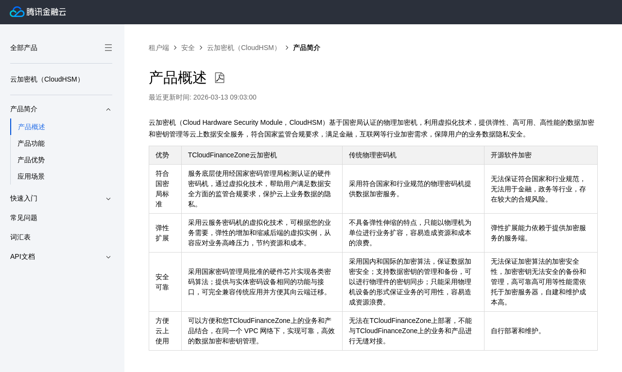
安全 (188, 47)
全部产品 (61, 47)
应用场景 (31, 176)
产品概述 (31, 127)
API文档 (61, 257)
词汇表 (20, 237)
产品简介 (61, 109)
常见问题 (23, 217)
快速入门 (61, 198)
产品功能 (31, 143)
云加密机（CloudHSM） (47, 79)
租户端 (159, 47)
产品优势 (31, 160)
